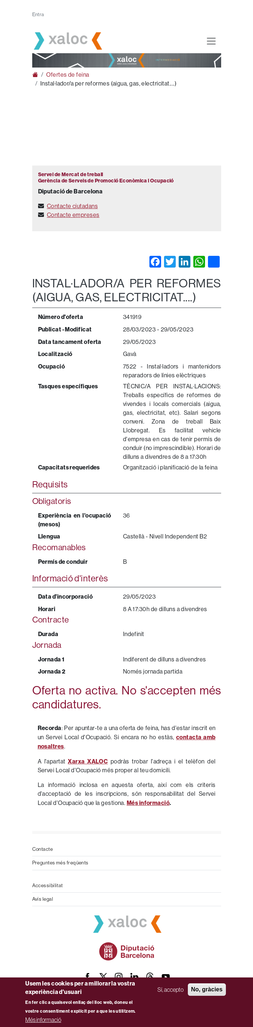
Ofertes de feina (67, 74)
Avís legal (42, 899)
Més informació (43, 1019)
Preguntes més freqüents (60, 862)
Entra (38, 14)
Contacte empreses (73, 214)
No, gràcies (207, 989)
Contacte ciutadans (72, 206)
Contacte (42, 849)
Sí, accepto (170, 989)
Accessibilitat (47, 885)
